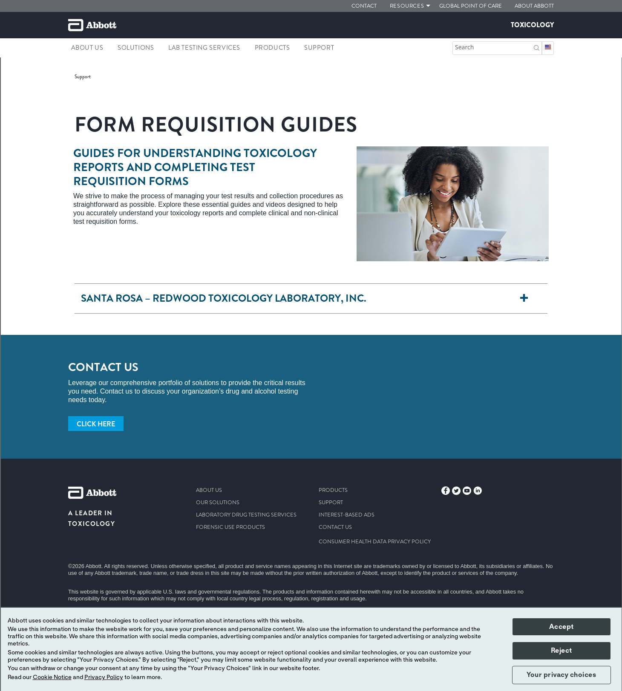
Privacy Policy (103, 677)
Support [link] (319, 47)
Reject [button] (561, 650)
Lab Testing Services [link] (204, 47)
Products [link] (272, 47)
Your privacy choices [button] (561, 674)
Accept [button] (561, 626)
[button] (536, 47)
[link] (83, 76)
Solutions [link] (136, 47)
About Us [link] (87, 47)
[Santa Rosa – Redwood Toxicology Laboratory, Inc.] (523, 298)
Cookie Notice (52, 677)
